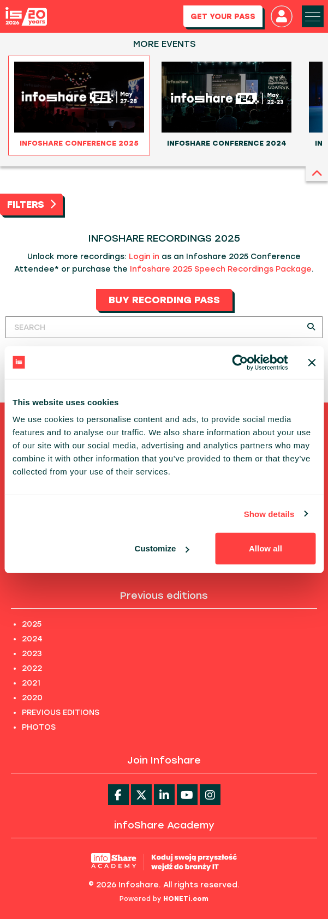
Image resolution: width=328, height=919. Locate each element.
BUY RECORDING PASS (164, 300)
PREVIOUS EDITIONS (60, 712)
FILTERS (31, 205)
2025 (31, 624)
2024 (32, 639)
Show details (269, 513)
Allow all (265, 548)
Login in (144, 256)
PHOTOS (39, 727)
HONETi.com (185, 899)
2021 (31, 683)
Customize (162, 548)
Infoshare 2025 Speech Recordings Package (221, 269)
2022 (32, 668)
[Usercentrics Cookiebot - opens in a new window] (240, 362)
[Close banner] (311, 362)
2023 (32, 653)
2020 (32, 697)
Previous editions (164, 596)
